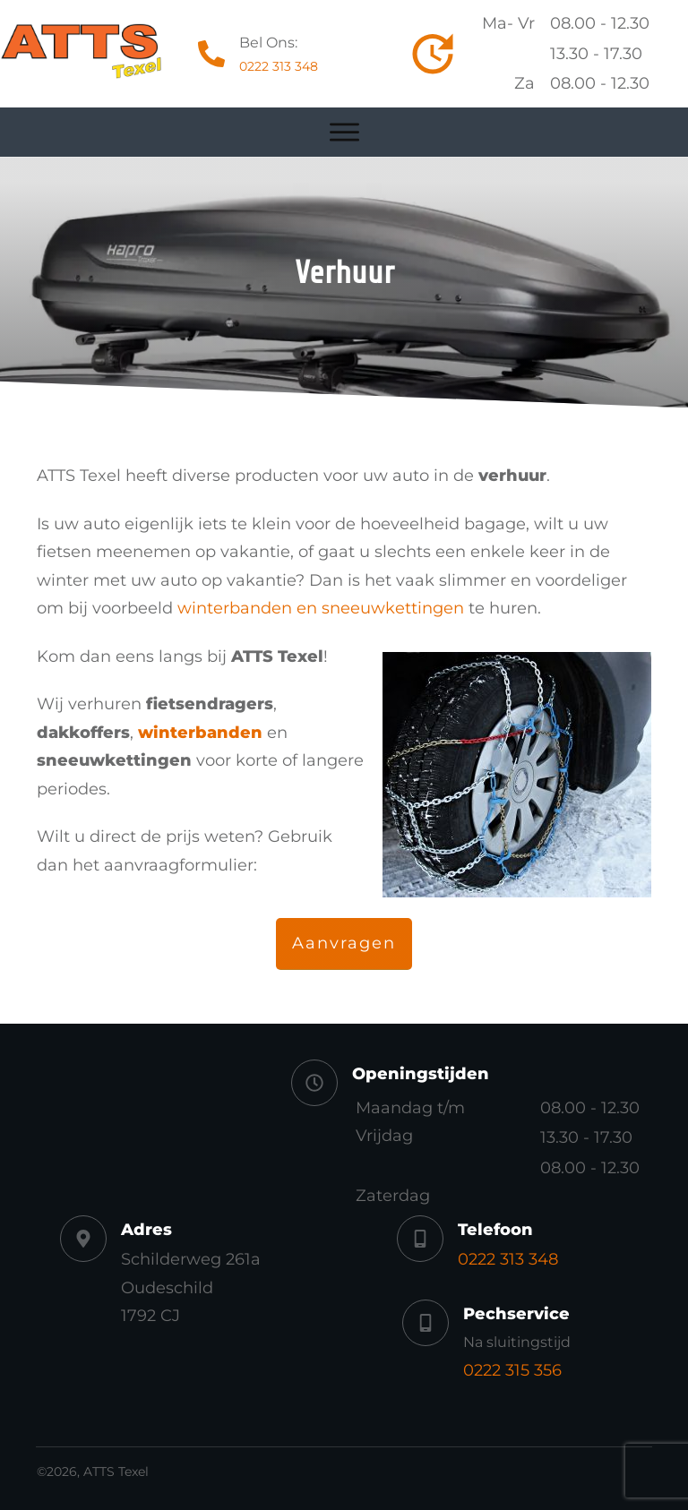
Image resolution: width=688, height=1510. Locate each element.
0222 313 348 (278, 66)
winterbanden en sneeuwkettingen (320, 608)
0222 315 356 (512, 1370)
